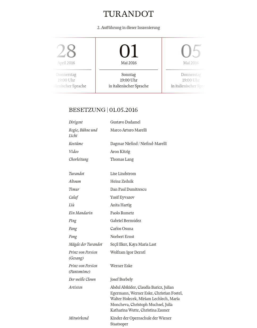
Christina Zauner (155, 310)
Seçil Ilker (118, 244)
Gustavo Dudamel (125, 122)
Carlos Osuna (121, 229)
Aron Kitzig (120, 152)
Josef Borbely (121, 279)
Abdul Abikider (123, 287)
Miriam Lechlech (153, 299)
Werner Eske (121, 266)
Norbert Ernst (122, 237)
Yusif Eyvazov (122, 197)
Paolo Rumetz (122, 213)
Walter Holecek (123, 299)
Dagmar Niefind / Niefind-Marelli (138, 144)
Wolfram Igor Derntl (127, 252)
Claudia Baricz (150, 287)
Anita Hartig (121, 205)
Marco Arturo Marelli (128, 130)
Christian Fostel (168, 293)
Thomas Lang (122, 159)
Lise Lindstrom (123, 174)
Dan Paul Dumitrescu (128, 189)
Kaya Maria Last (142, 244)
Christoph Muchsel (146, 305)
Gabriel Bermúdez (125, 221)
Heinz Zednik (121, 181)
